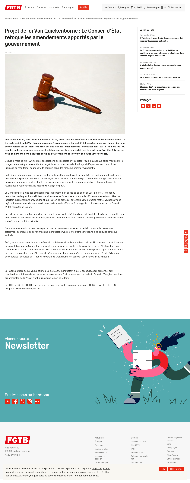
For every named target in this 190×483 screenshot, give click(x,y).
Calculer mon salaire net (140, 457)
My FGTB (139, 7)
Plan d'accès (173, 454)
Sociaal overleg (101, 448)
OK (163, 468)
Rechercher (177, 7)
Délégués (126, 7)
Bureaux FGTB (137, 452)
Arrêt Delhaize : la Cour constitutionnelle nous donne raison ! (162, 66)
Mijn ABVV (135, 444)
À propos (29, 7)
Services (41, 7)
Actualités (99, 437)
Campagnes (68, 7)
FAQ (133, 448)
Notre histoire (101, 452)
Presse (18, 18)
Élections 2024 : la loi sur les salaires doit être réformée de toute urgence (161, 87)
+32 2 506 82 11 (13, 454)
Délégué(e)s (172, 447)
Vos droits (54, 7)
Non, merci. (176, 468)
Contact (113, 7)
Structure (99, 444)
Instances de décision (101, 457)
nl (165, 7)
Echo (169, 443)
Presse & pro (153, 7)
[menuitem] (30, 7)
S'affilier (83, 7)
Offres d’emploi (174, 458)
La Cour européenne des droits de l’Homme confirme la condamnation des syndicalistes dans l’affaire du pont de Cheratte (161, 52)
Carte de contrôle (138, 441)
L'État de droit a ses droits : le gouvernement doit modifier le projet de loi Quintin (161, 39)
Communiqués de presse (175, 438)
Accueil (8, 18)
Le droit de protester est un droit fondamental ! (162, 76)
